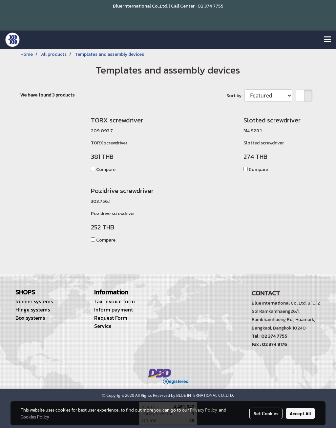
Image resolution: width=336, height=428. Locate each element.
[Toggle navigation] (327, 39)
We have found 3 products (47, 95)
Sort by (235, 95)
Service (103, 326)
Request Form (110, 318)
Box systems (30, 318)
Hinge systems (32, 309)
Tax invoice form (114, 301)
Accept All (300, 413)
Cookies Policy (35, 416)
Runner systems (34, 301)
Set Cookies (266, 413)
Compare (106, 169)
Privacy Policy (203, 410)
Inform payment (113, 309)
